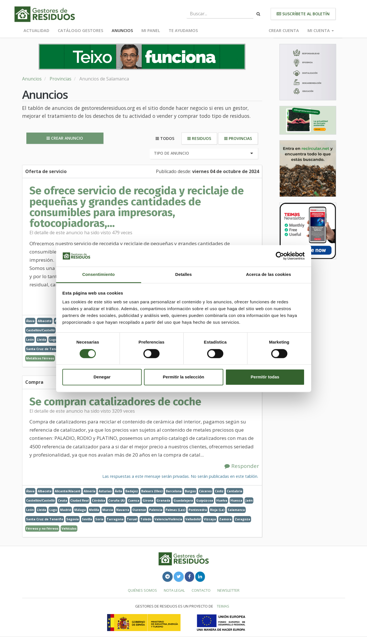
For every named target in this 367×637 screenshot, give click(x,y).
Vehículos (69, 528)
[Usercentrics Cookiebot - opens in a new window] (280, 256)
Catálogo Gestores (80, 30)
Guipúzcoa (204, 500)
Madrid (65, 510)
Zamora (225, 519)
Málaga (80, 510)
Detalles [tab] (183, 274)
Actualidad (36, 30)
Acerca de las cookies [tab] (268, 274)
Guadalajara (183, 500)
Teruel (132, 519)
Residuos (199, 138)
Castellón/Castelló (40, 330)
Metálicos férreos (40, 358)
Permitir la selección (183, 377)
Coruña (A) (116, 500)
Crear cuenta (284, 30)
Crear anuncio (64, 138)
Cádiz (219, 491)
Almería (90, 491)
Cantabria (234, 491)
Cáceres (205, 491)
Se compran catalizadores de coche (115, 401)
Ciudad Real (79, 500)
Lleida (41, 339)
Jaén (249, 500)
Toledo (145, 519)
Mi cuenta (320, 30)
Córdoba (98, 500)
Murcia (107, 510)
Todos (165, 138)
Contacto (201, 590)
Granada (163, 500)
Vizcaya (210, 519)
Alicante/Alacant (67, 491)
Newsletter (228, 590)
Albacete (45, 321)
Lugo (53, 339)
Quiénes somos (142, 590)
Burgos (190, 491)
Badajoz (131, 491)
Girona (148, 500)
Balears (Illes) (152, 491)
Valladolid (193, 519)
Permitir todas (265, 377)
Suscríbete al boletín (303, 13)
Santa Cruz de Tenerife (44, 349)
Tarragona (115, 519)
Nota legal (174, 590)
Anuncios (122, 30)
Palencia (155, 510)
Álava (30, 321)
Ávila (118, 491)
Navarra (122, 510)
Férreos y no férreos (42, 528)
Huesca (236, 500)
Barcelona (174, 491)
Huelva (221, 500)
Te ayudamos (183, 30)
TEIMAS (223, 606)
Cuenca (133, 500)
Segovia (72, 519)
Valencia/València (168, 519)
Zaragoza (242, 519)
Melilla (94, 510)
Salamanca (236, 510)
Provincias (60, 79)
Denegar (102, 377)
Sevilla (87, 519)
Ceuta (62, 500)
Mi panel (150, 30)
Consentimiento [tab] (98, 274)
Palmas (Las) (175, 510)
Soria (99, 519)
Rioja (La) (217, 510)
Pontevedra (197, 510)
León (30, 339)
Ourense (139, 510)
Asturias (105, 491)
